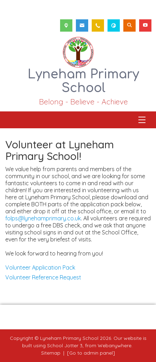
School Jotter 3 (65, 345)
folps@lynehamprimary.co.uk (43, 218)
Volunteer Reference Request (43, 277)
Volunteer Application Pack (40, 267)
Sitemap (50, 353)
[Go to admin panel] (91, 353)
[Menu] (142, 119)
